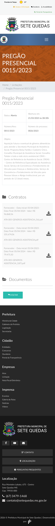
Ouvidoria (35, 7)
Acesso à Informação (21, 7)
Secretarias (6, 332)
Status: (7, 115)
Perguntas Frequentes (27, 470)
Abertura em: (34, 114)
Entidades (6, 347)
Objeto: (7, 139)
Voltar (13, 295)
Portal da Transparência (43, 12)
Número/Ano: (10, 126)
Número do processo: (38, 126)
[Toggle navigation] (46, 40)
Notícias (5, 403)
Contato (27, 452)
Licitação (5, 377)
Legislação (6, 328)
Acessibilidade (46, 7)
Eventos (5, 396)
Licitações (17, 85)
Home (5, 85)
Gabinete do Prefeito (11, 324)
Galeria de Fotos (9, 400)
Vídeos (5, 407)
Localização (27, 461)
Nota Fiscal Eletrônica (11, 381)
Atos (4, 373)
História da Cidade (9, 321)
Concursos (6, 351)
